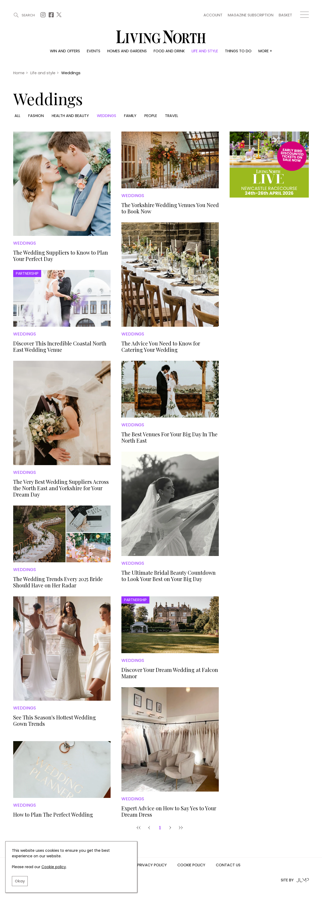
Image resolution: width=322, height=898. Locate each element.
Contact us (228, 865)
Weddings (106, 115)
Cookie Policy (191, 865)
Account (212, 15)
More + (265, 51)
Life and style (205, 51)
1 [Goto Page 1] (160, 827)
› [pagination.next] (170, 827)
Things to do (238, 51)
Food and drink (169, 51)
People (150, 115)
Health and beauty (70, 115)
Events (93, 51)
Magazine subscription (250, 15)
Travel (171, 115)
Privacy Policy (152, 865)
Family (130, 115)
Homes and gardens (127, 51)
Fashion (36, 115)
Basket (285, 15)
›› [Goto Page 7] (181, 827)
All (17, 115)
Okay (20, 881)
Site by (295, 880)
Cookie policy (53, 866)
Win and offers (65, 51)
